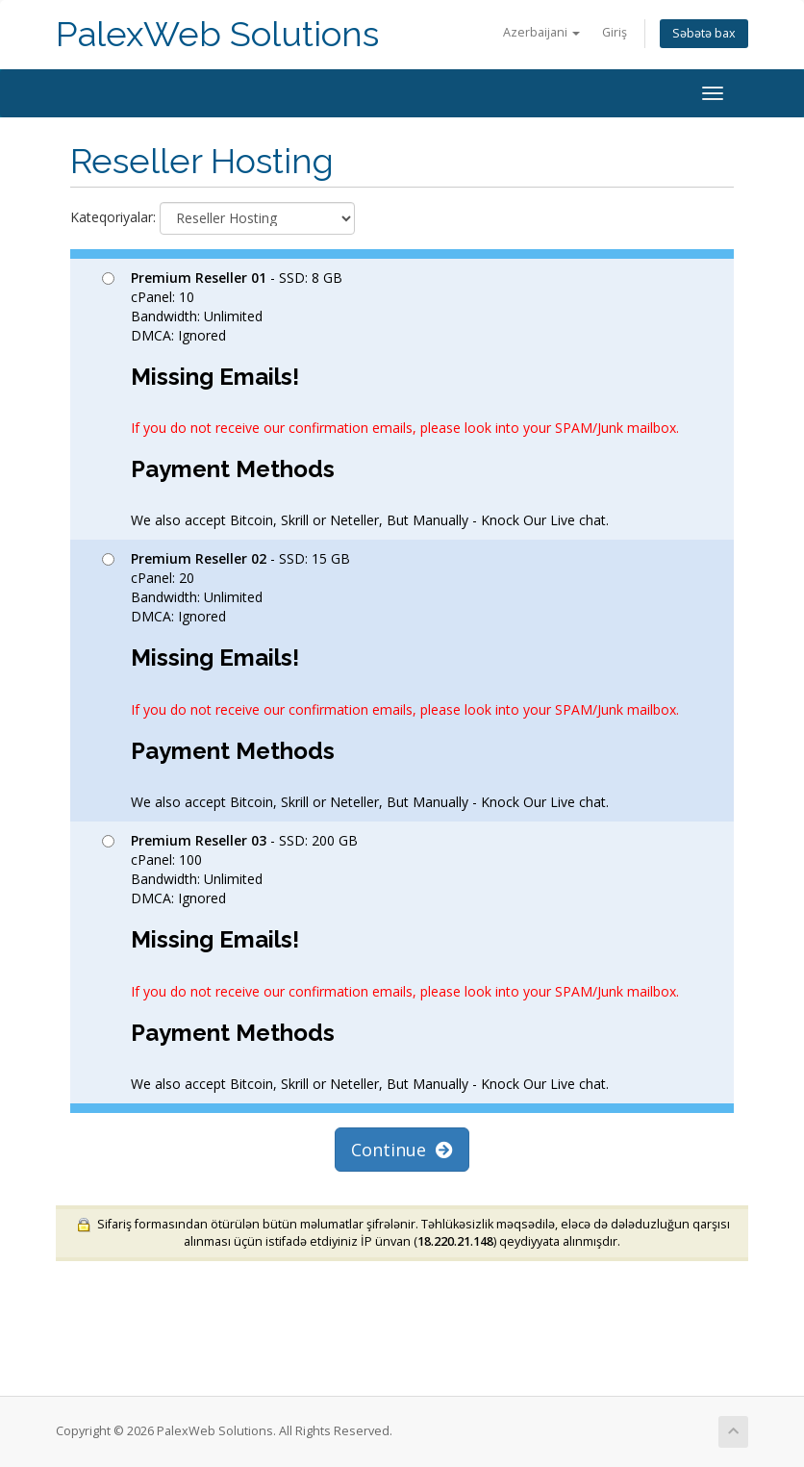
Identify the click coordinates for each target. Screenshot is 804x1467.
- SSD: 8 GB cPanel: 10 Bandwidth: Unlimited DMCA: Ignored (390, 399)
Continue (402, 1149)
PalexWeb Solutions (217, 34)
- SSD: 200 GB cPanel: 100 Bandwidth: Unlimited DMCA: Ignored (390, 962)
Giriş (614, 32)
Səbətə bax (704, 33)
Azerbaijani (541, 32)
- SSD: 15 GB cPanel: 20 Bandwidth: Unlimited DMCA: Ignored (390, 680)
